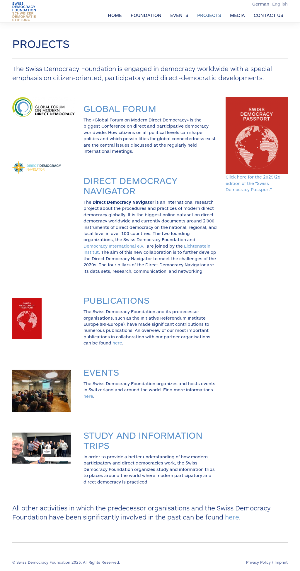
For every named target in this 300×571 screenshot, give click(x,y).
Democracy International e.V (113, 245)
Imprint (281, 562)
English (280, 3)
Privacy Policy (258, 562)
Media (237, 15)
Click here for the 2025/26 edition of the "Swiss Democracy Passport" (253, 183)
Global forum (119, 108)
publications (116, 300)
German (261, 3)
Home (115, 15)
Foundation (146, 15)
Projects (209, 15)
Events (179, 15)
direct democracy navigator (130, 185)
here (117, 342)
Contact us (268, 15)
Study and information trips (142, 440)
